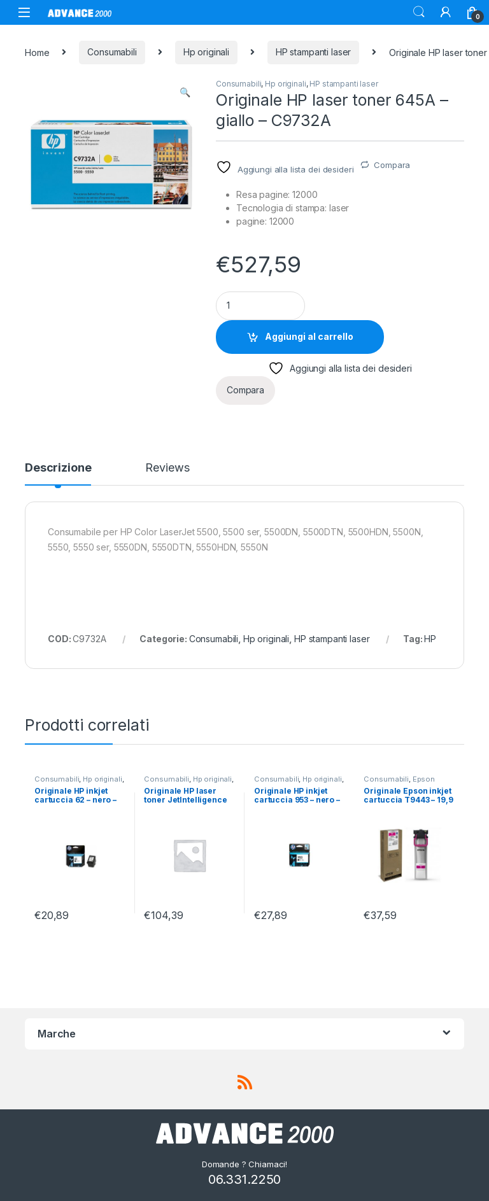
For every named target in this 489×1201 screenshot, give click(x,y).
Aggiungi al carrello (309, 336)
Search (419, 12)
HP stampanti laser (313, 51)
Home (37, 51)
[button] (185, 92)
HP (430, 638)
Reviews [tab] (167, 468)
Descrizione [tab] (58, 468)
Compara (392, 165)
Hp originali (206, 51)
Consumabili (111, 51)
